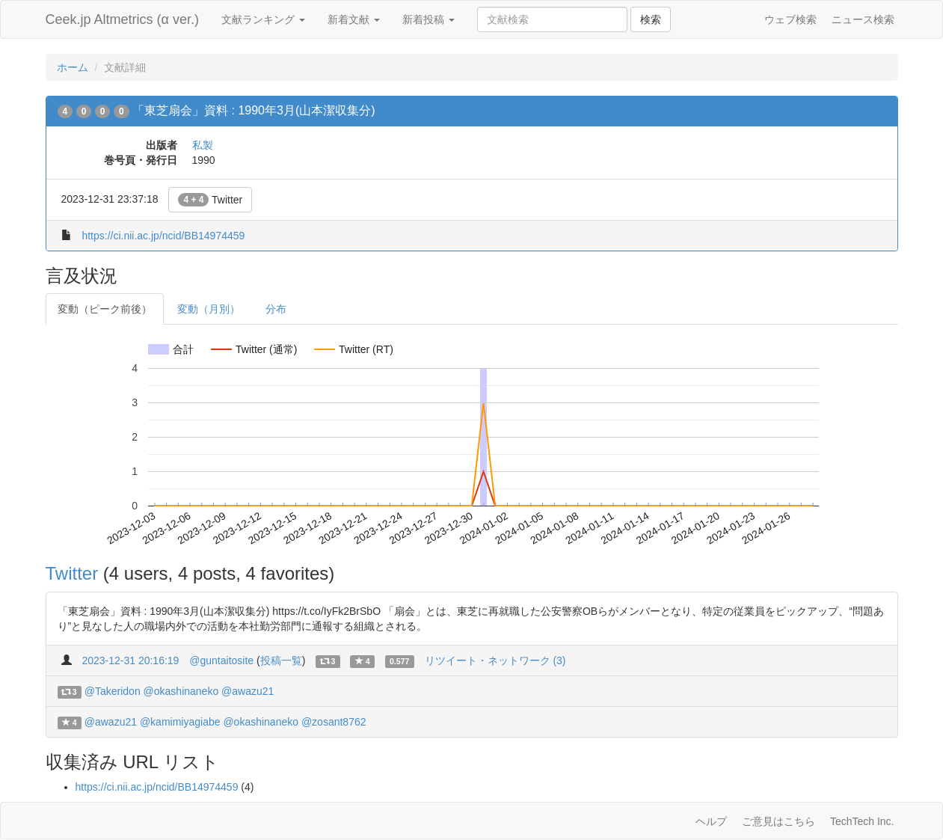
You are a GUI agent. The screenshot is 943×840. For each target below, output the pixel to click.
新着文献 (354, 19)
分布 (275, 309)
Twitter (210, 199)
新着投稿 (428, 19)
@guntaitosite (221, 660)
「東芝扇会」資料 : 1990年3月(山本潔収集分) (253, 110)
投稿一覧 (281, 660)
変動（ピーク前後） (105, 309)
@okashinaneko (181, 691)
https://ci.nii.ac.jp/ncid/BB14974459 (163, 236)
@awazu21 (247, 691)
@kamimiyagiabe (180, 722)
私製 (202, 145)
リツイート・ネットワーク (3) (495, 660)
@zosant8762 (333, 722)
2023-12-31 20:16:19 (130, 660)
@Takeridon (113, 691)
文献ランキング (263, 19)
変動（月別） (208, 309)
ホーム (72, 67)
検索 (650, 19)
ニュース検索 (863, 19)
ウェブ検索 (790, 19)
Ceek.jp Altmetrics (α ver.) (122, 19)
